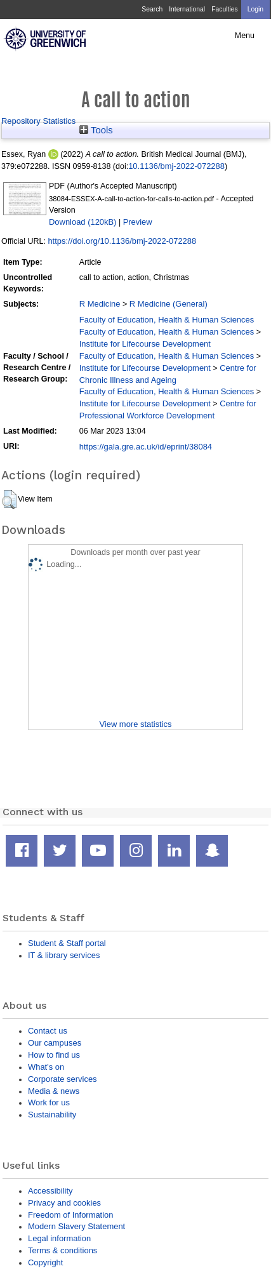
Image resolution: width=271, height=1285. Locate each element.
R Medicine (100, 304)
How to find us (54, 1055)
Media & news (53, 1091)
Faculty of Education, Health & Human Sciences (166, 319)
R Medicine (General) (168, 304)
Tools (96, 130)
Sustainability (52, 1114)
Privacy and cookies (64, 1203)
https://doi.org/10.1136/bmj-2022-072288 (122, 241)
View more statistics (135, 724)
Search (152, 9)
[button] (9, 499)
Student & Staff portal (67, 943)
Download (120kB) (82, 222)
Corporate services (62, 1079)
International (187, 9)
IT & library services (64, 955)
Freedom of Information (70, 1215)
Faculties (224, 9)
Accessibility (50, 1190)
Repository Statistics (38, 121)
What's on (46, 1067)
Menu (244, 35)
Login (255, 9)
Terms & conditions (62, 1250)
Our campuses (54, 1043)
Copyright (45, 1262)
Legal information (59, 1238)
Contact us (47, 1030)
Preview (137, 222)
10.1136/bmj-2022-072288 (176, 166)
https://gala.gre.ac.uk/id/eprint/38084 (145, 446)
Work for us (49, 1102)
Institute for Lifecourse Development (145, 344)
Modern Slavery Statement (76, 1226)
